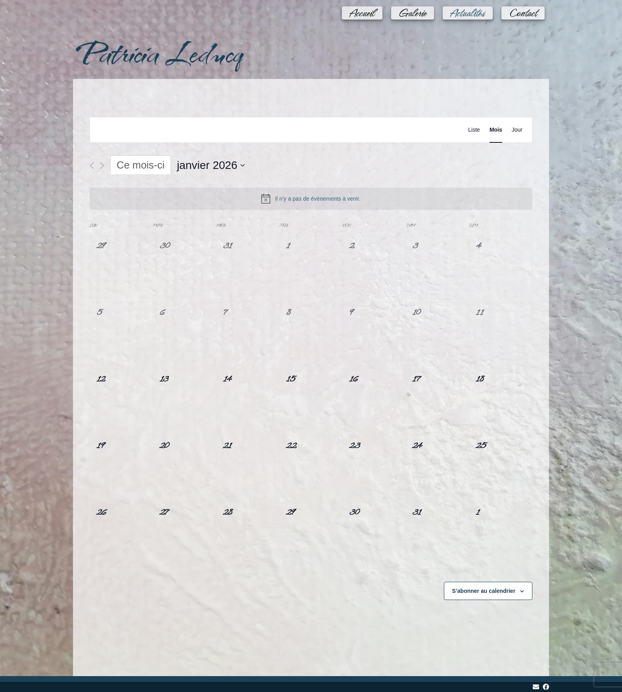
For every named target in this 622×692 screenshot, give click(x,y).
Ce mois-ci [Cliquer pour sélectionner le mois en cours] (141, 165)
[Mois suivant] (102, 165)
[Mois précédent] (92, 165)
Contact (523, 8)
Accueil (362, 8)
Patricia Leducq (157, 52)
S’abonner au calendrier (484, 591)
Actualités (468, 8)
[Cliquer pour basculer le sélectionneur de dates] (211, 165)
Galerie (412, 8)
